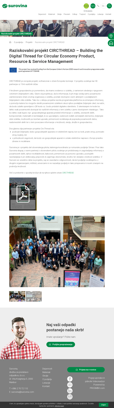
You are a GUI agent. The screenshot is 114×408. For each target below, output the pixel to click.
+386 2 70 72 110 (19, 388)
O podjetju (91, 14)
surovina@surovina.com (22, 392)
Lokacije (100, 14)
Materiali (51, 14)
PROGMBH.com (97, 388)
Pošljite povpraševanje (60, 344)
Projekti (29, 42)
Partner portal (93, 7)
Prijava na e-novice (86, 370)
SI (104, 6)
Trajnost (82, 14)
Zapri (103, 405)
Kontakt (108, 14)
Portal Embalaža (86, 7)
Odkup (74, 14)
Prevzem (67, 14)
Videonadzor (99, 381)
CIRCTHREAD (68, 173)
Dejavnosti (42, 14)
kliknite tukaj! (59, 406)
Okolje (59, 14)
